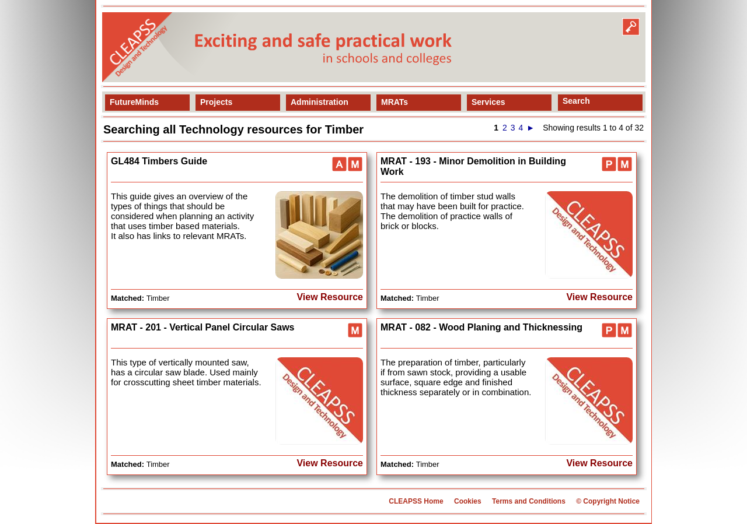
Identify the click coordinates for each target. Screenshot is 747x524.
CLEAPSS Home (416, 501)
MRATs (394, 102)
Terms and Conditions (529, 501)
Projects (216, 102)
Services (488, 102)
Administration (319, 102)
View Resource (329, 297)
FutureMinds (134, 102)
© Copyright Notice (608, 501)
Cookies (467, 501)
